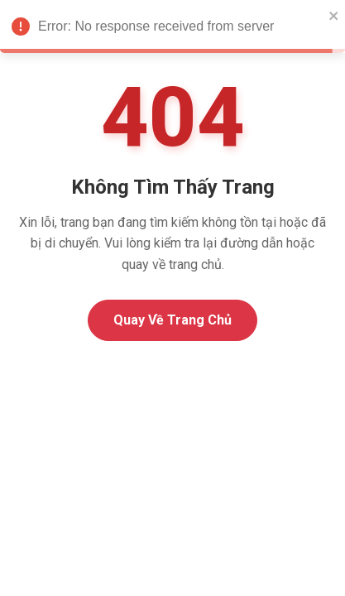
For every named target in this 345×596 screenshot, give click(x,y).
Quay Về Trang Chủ (172, 320)
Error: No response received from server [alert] (172, 29)
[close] (334, 15)
